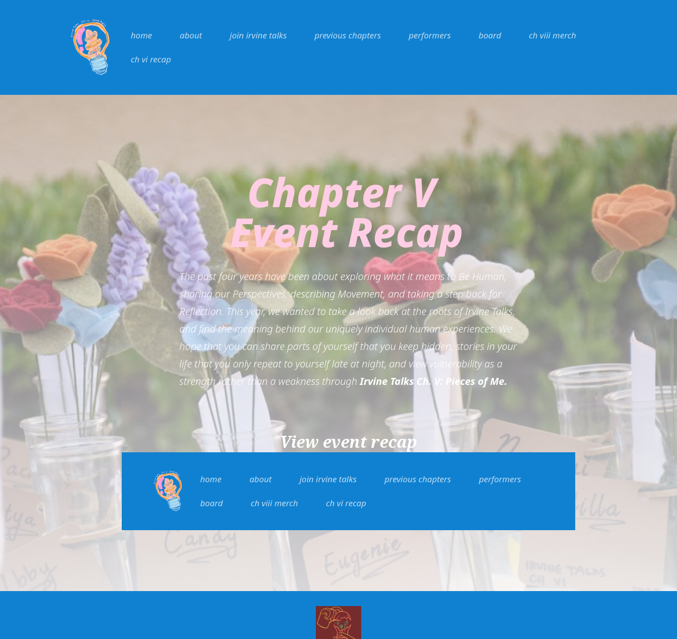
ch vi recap (151, 59)
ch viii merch (552, 35)
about (191, 35)
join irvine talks (258, 35)
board (489, 35)
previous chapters (347, 35)
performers (430, 35)
